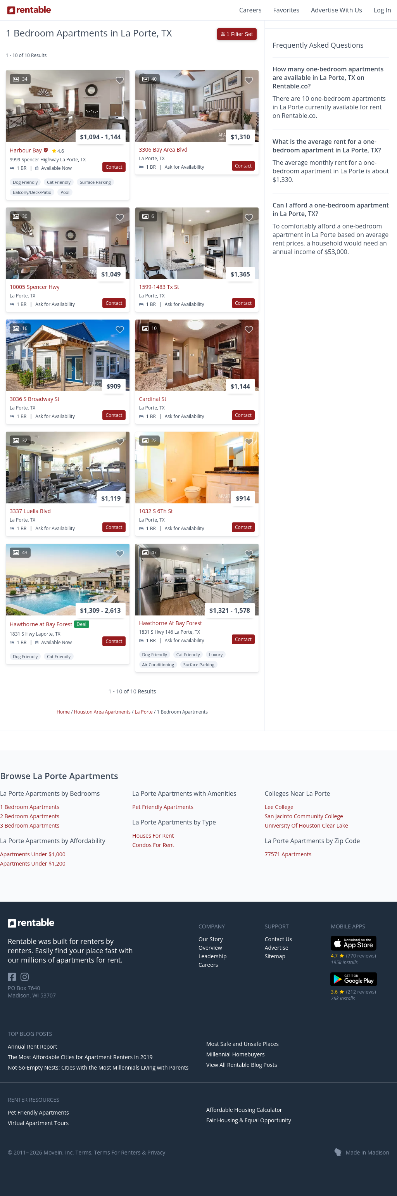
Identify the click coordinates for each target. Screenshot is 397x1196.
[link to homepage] (99, 923)
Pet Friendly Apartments (162, 807)
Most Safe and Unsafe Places (242, 1043)
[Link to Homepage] (29, 10)
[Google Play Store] (354, 985)
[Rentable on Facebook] (14, 979)
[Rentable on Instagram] (26, 979)
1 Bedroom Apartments (29, 807)
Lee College (279, 807)
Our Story (210, 939)
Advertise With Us (336, 10)
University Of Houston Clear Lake (306, 825)
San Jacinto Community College (304, 816)
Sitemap (275, 956)
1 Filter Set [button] (237, 34)
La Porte (144, 712)
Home (64, 712)
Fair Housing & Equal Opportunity (248, 1120)
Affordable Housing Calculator (244, 1109)
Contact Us (278, 939)
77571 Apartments (288, 854)
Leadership (212, 956)
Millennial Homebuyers (235, 1054)
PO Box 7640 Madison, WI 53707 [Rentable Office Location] (32, 991)
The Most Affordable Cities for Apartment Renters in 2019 (80, 1057)
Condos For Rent (153, 845)
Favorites (286, 10)
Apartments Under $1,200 (33, 863)
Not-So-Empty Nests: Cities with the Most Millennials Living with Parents (98, 1067)
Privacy (156, 1152)
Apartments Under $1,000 (33, 854)
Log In (382, 10)
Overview (210, 947)
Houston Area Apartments (103, 712)
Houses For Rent (153, 835)
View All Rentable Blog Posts (241, 1064)
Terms (83, 1152)
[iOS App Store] (354, 949)
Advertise (276, 947)
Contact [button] (113, 167)
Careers (250, 10)
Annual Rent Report (32, 1046)
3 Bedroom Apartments (29, 825)
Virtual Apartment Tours (38, 1123)
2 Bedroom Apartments (29, 816)
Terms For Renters (117, 1152)
